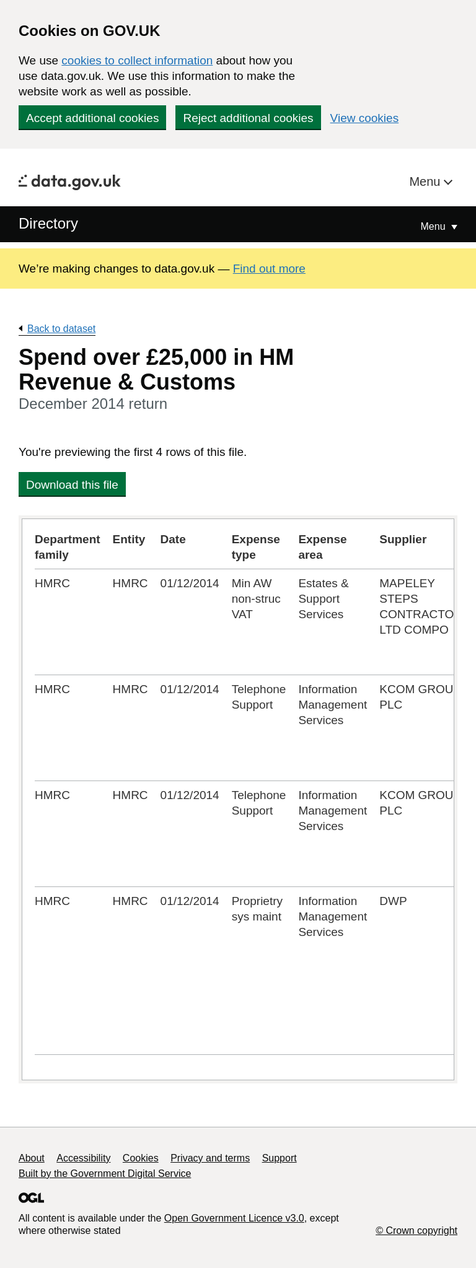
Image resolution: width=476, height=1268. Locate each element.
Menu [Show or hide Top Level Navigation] (434, 226)
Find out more (269, 268)
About (32, 1158)
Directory (48, 223)
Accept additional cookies (92, 118)
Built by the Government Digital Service (105, 1173)
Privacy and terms (210, 1158)
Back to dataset (61, 328)
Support (279, 1158)
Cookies (141, 1158)
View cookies (364, 118)
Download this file (72, 484)
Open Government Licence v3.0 (234, 1218)
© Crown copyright (416, 1230)
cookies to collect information (137, 60)
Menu (426, 181)
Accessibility (83, 1158)
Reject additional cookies (248, 118)
